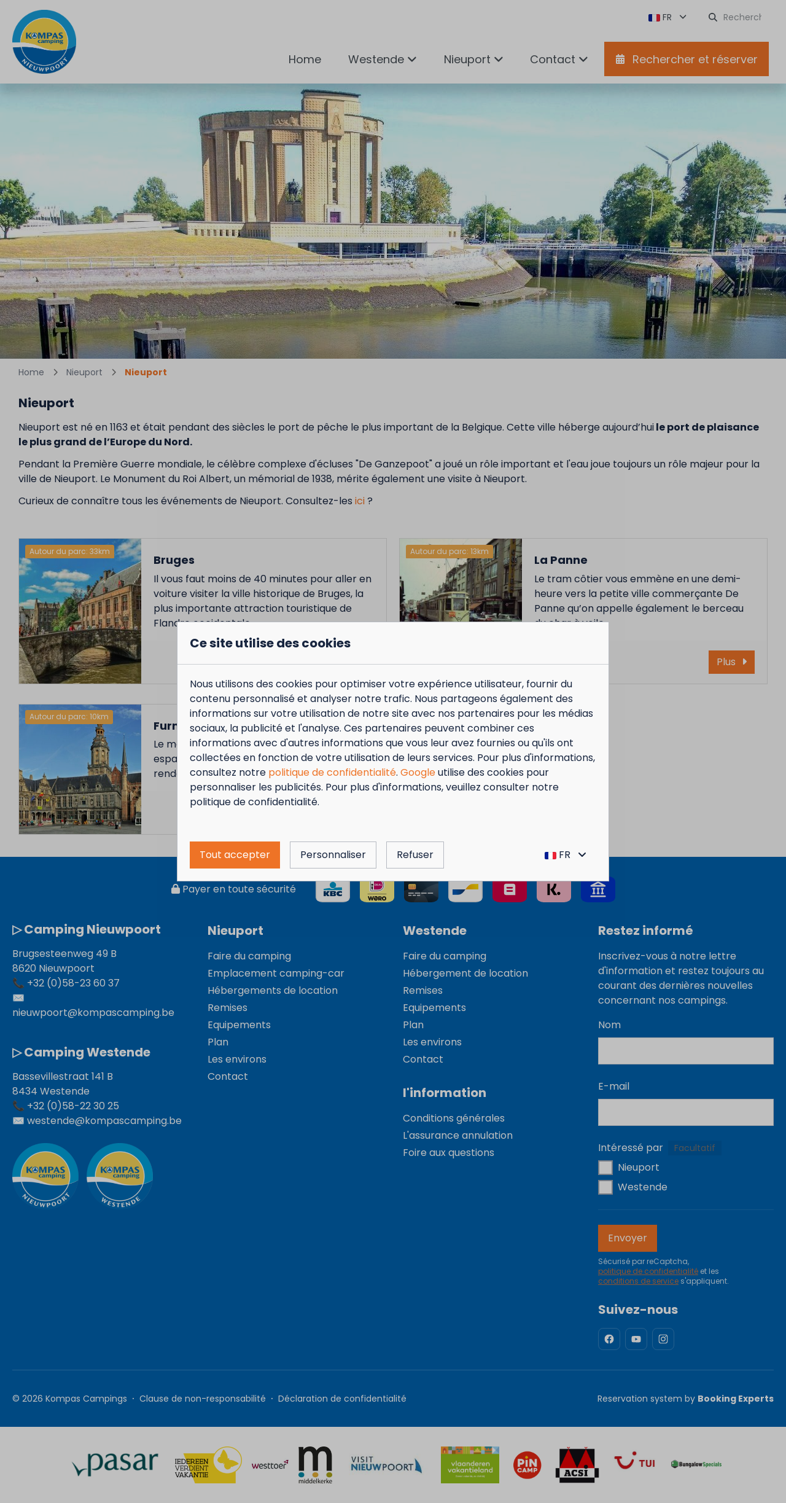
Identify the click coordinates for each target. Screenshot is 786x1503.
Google (417, 772)
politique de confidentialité (332, 772)
